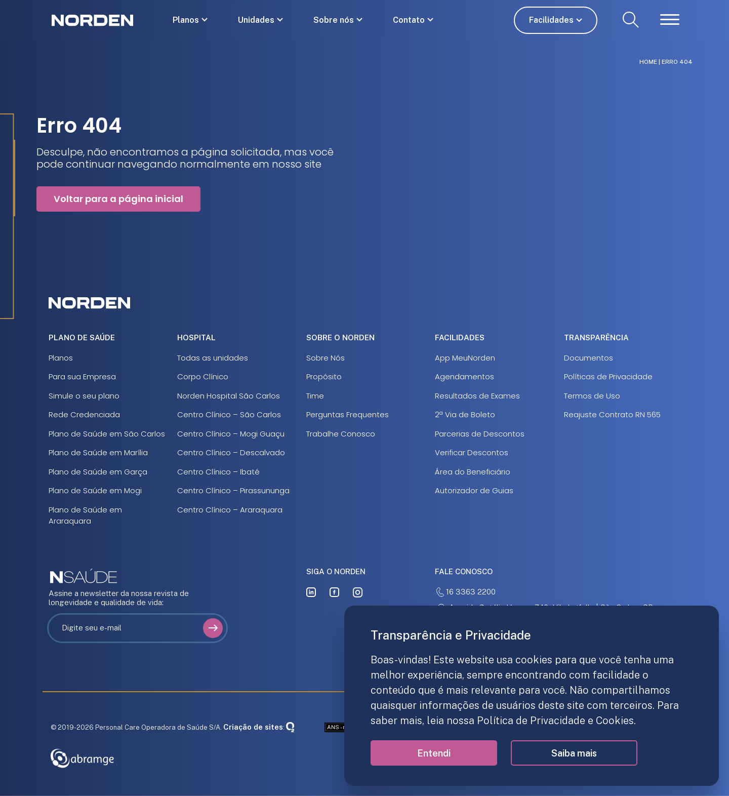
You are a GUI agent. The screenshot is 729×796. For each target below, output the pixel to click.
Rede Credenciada (84, 414)
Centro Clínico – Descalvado (231, 452)
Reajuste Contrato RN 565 (612, 414)
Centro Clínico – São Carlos (229, 414)
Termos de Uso (592, 395)
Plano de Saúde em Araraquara (85, 515)
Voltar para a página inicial (118, 198)
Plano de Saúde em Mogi (95, 490)
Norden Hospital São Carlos (228, 395)
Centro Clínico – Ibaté (218, 471)
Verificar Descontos (471, 452)
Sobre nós (333, 20)
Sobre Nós (325, 357)
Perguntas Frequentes (347, 414)
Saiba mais (574, 753)
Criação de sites (253, 727)
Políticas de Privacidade (608, 376)
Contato (409, 20)
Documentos (588, 357)
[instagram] (358, 592)
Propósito (324, 376)
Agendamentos (464, 376)
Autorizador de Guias (474, 490)
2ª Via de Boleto (465, 414)
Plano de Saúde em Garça (98, 471)
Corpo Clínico (202, 376)
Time (315, 395)
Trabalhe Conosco (340, 433)
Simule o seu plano (84, 395)
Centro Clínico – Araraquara (229, 509)
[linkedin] (311, 592)
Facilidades (551, 20)
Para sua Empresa (82, 376)
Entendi (434, 753)
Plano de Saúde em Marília (98, 452)
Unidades (256, 20)
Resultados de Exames (477, 395)
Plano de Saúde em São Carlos (107, 433)
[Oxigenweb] (290, 727)
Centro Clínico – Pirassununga (233, 490)
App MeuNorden (465, 357)
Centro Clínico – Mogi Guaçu (231, 433)
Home (648, 61)
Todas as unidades (212, 357)
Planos (186, 20)
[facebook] (334, 592)
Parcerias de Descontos (479, 433)
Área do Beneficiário (472, 471)
